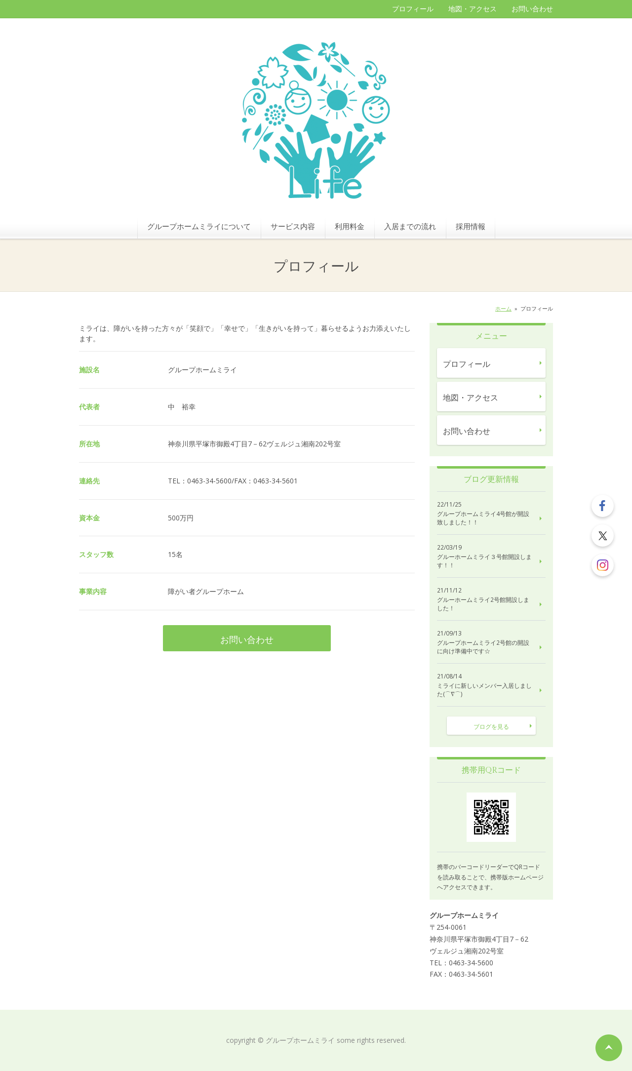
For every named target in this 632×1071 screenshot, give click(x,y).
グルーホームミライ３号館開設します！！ (484, 561)
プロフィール (413, 8)
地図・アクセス (472, 8)
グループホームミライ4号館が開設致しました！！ (483, 518)
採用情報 (470, 226)
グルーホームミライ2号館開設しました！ (483, 604)
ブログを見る (491, 726)
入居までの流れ (410, 226)
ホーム (503, 308)
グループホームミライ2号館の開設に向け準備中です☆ (483, 647)
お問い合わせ (532, 8)
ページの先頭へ (608, 1047)
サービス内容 (293, 226)
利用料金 (349, 226)
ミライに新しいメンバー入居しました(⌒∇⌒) (484, 690)
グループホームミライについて (199, 226)
